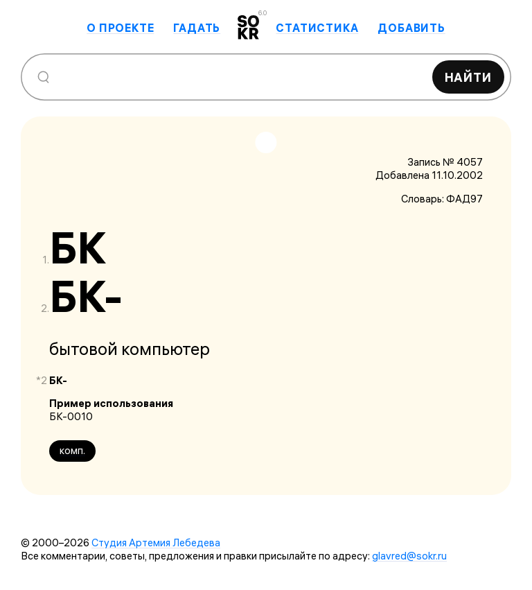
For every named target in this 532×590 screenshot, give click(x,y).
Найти (469, 77)
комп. (72, 450)
